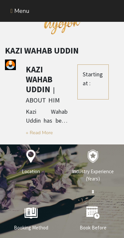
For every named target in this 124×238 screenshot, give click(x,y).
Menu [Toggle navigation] (20, 11)
